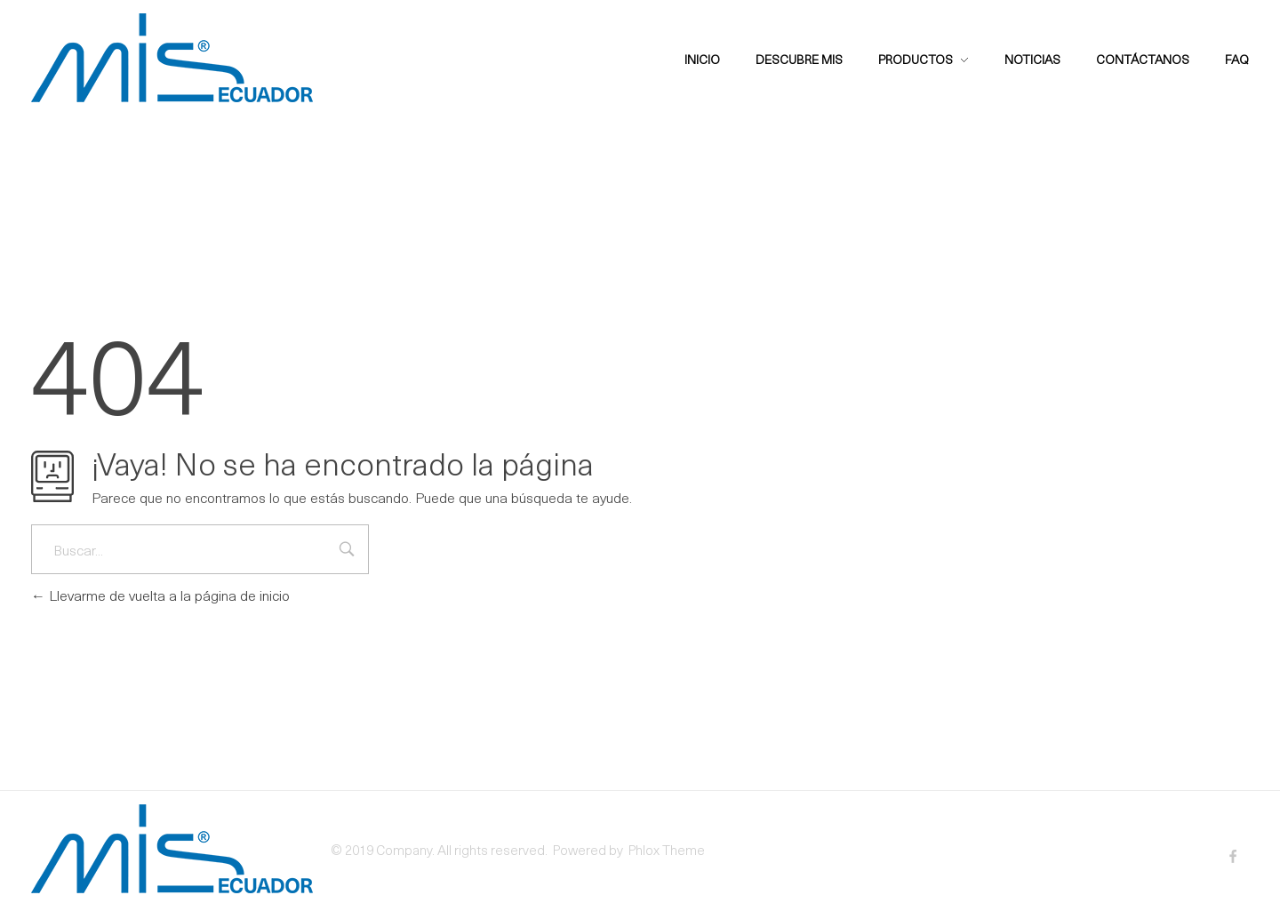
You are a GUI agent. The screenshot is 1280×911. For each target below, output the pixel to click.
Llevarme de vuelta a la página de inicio (160, 594)
